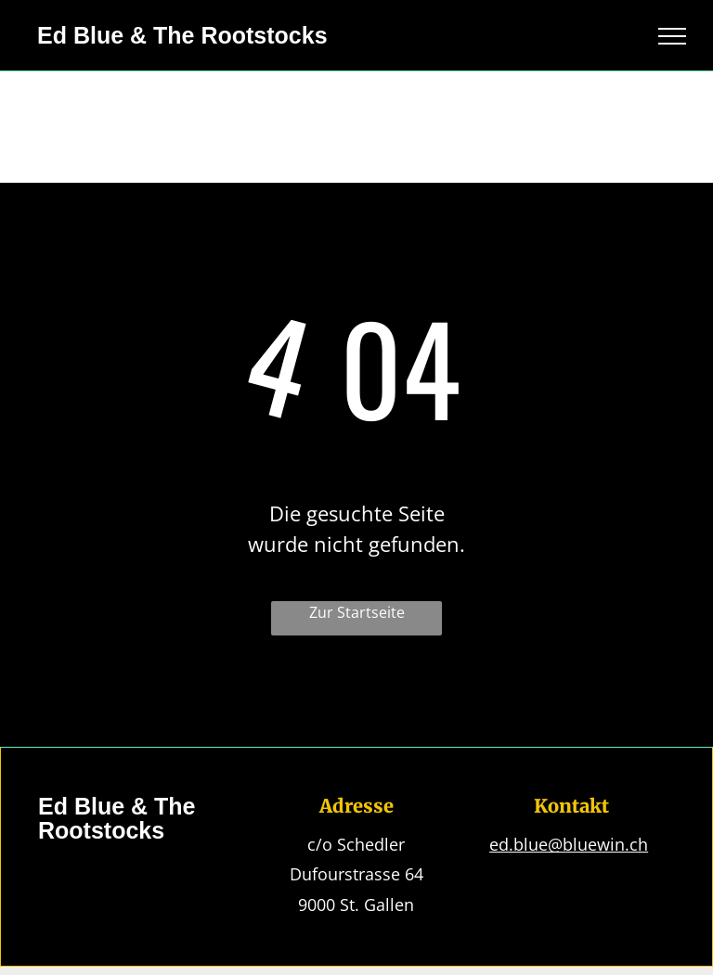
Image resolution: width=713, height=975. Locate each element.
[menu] (672, 36)
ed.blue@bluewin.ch (568, 844)
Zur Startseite (357, 612)
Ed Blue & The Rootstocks (182, 35)
